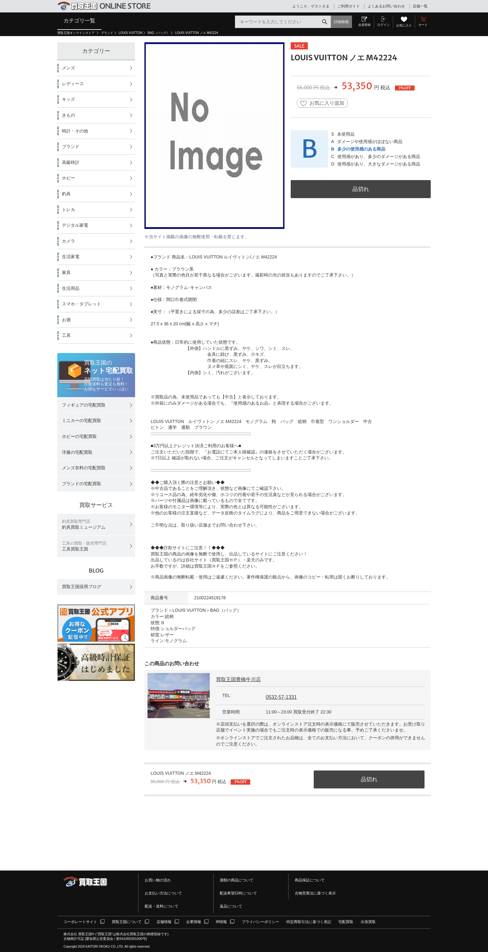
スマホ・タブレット (81, 303)
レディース (73, 83)
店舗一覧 (420, 6)
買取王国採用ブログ (81, 586)
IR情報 (221, 922)
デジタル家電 (75, 225)
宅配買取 (345, 922)
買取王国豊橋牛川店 (238, 679)
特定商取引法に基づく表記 (308, 922)
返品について (231, 906)
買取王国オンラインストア (76, 33)
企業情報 (193, 922)
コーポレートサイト (80, 922)
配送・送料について (161, 906)
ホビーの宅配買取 (79, 436)
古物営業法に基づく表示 (315, 893)
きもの (68, 115)
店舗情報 (164, 922)
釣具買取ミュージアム (84, 524)
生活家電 (70, 256)
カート (423, 24)
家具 (66, 272)
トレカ (68, 209)
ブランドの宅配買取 (81, 483)
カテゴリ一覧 (79, 20)
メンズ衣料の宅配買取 (84, 467)
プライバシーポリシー (260, 922)
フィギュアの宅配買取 (84, 404)
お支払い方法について (163, 893)
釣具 (66, 193)
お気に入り (404, 25)
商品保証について (310, 880)
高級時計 (70, 162)
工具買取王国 (84, 546)
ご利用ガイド (348, 6)
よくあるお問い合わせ (386, 6)
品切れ (360, 189)
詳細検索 (341, 22)
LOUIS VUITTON (131, 33)
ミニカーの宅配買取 (81, 420)
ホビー (68, 177)
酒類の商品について (236, 880)
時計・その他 (75, 130)
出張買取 (368, 922)
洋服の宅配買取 (77, 452)
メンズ (68, 67)
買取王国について (127, 922)
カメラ (68, 241)
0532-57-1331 (281, 697)
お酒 (66, 319)
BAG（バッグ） (159, 33)
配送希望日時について (238, 893)
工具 (66, 335)
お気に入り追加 (322, 103)
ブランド (107, 33)
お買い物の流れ (158, 880)
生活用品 (70, 288)
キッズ (68, 99)
